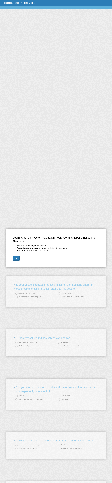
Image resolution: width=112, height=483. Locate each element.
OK (16, 258)
